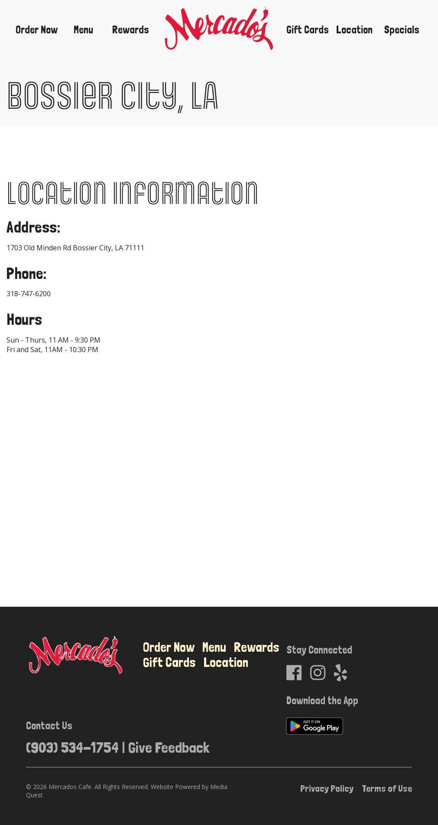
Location (354, 29)
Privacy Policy (327, 788)
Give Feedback (169, 747)
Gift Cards (307, 29)
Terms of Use (387, 788)
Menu (83, 29)
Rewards (130, 29)
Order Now (37, 29)
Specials (401, 29)
